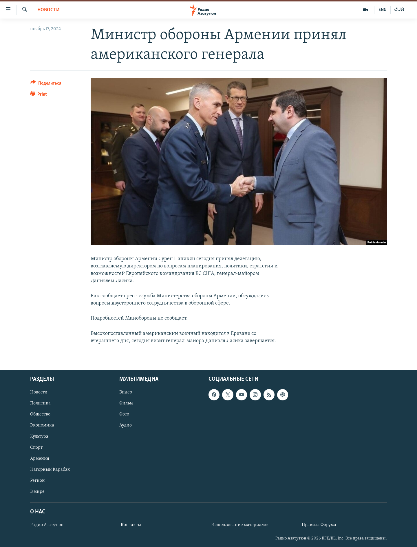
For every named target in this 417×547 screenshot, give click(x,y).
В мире (37, 491)
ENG (382, 10)
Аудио (125, 425)
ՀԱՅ (399, 10)
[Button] (45, 84)
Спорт (36, 447)
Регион (37, 480)
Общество (40, 414)
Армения (39, 458)
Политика (40, 403)
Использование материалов (239, 525)
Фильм (126, 403)
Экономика (42, 425)
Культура (39, 436)
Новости (48, 10)
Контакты (131, 525)
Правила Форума (319, 525)
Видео (125, 392)
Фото (124, 414)
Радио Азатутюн (47, 525)
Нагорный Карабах (50, 469)
